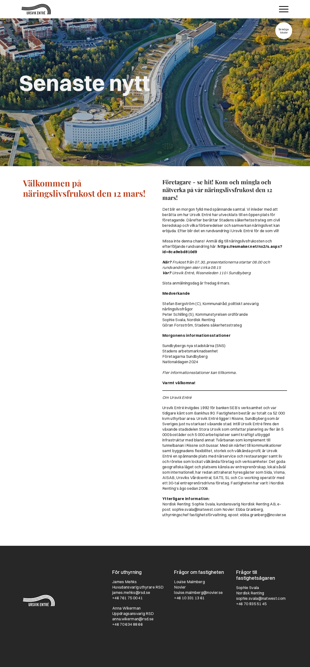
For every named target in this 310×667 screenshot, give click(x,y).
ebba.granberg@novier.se (263, 514)
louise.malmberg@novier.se (198, 592)
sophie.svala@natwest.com (197, 509)
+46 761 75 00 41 (127, 597)
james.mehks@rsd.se (131, 592)
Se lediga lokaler (284, 31)
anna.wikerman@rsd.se (133, 618)
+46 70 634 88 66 (127, 624)
